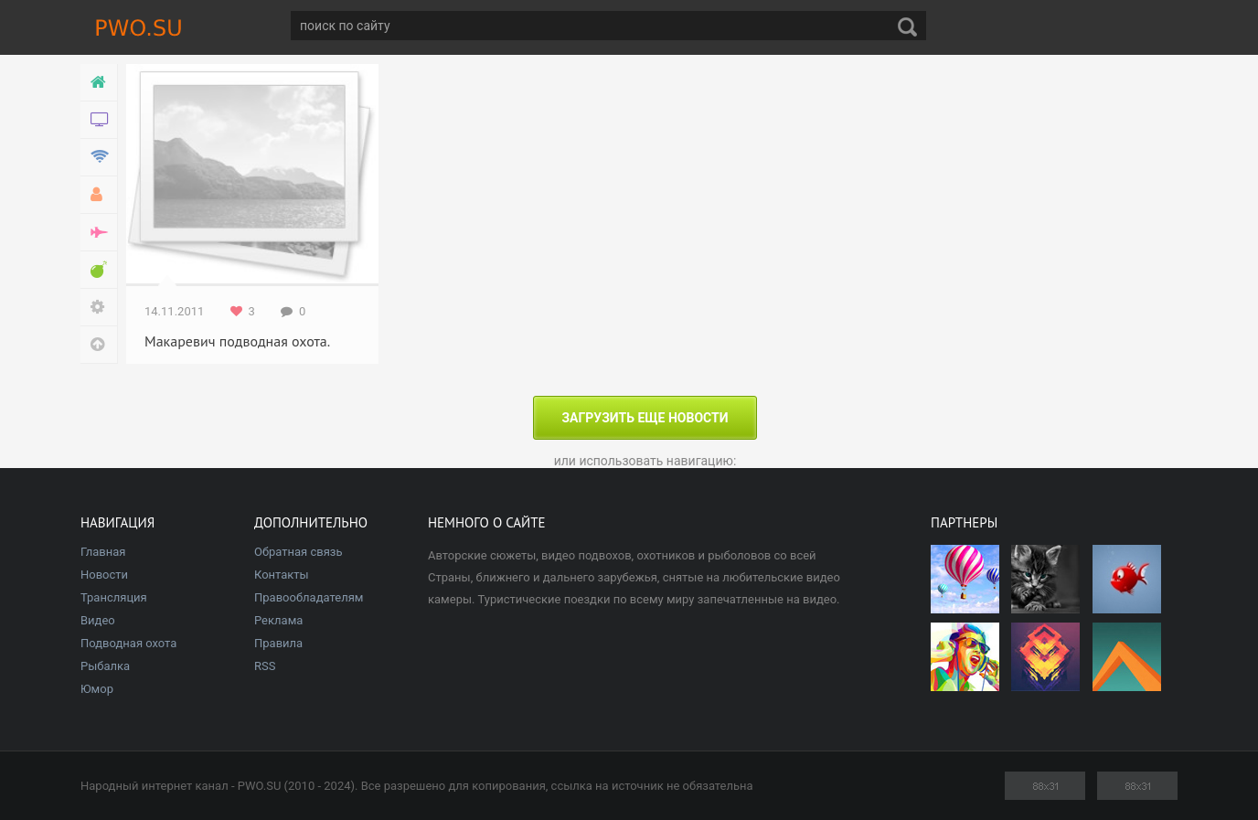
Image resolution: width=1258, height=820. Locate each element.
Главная (102, 552)
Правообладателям (308, 597)
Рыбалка (105, 666)
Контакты (281, 574)
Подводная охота (128, 643)
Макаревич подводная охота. (237, 341)
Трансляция (113, 597)
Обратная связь (298, 552)
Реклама (278, 620)
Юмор (96, 689)
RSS (264, 666)
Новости (104, 574)
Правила (278, 643)
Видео (97, 620)
